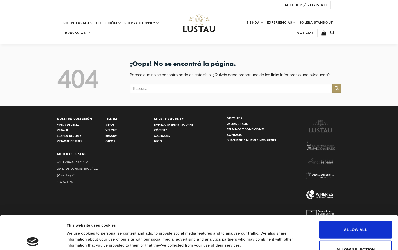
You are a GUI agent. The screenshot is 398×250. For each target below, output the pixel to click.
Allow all (355, 196)
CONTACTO (235, 135)
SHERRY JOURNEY (169, 119)
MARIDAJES (162, 136)
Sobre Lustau (78, 23)
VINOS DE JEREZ (68, 124)
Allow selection (355, 215)
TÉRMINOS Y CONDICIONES (245, 129)
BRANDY (111, 136)
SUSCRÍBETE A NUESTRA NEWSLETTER (251, 140)
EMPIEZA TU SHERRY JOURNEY (174, 124)
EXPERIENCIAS (281, 22)
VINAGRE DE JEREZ (69, 141)
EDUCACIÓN (77, 32)
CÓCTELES (160, 130)
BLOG (158, 141)
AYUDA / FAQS (237, 124)
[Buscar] (332, 33)
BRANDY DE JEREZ (69, 136)
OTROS (110, 141)
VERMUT (62, 130)
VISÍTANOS (234, 118)
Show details (266, 228)
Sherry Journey (141, 23)
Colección (108, 23)
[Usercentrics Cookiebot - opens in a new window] (33, 240)
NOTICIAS (305, 33)
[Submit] (336, 88)
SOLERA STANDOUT (316, 22)
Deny (355, 235)
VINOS (109, 124)
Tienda (255, 22)
